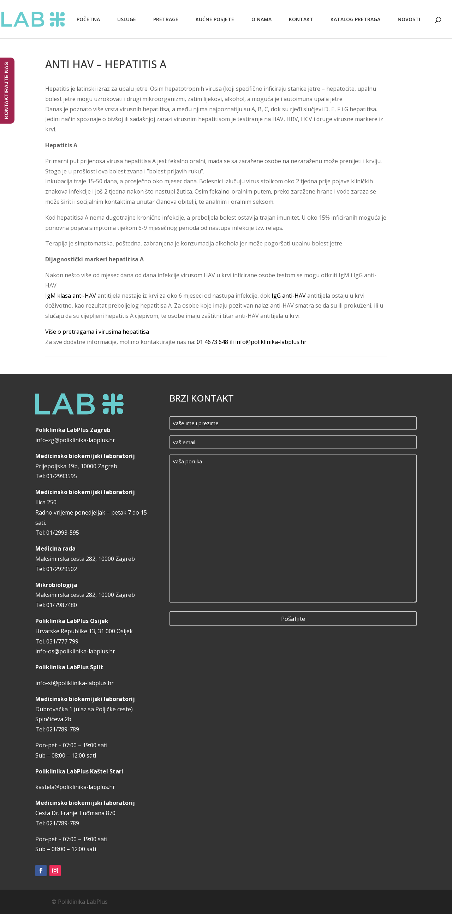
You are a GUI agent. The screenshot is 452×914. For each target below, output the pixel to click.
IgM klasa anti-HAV (70, 295)
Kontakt (301, 19)
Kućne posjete (215, 19)
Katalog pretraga (355, 19)
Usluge (126, 19)
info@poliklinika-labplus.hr (271, 342)
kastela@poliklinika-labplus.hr (75, 787)
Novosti (409, 19)
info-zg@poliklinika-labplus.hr (75, 440)
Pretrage (165, 19)
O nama (261, 19)
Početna (88, 19)
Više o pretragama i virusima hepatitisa (97, 332)
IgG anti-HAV (289, 295)
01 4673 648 (212, 342)
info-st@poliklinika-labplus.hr (74, 683)
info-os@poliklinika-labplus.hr (75, 651)
